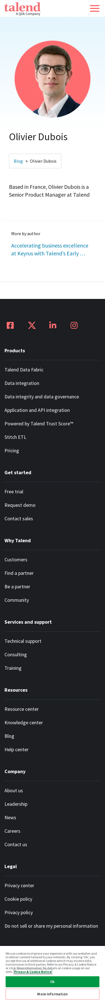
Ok (52, 981)
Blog (18, 161)
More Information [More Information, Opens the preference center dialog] (52, 994)
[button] (94, 8)
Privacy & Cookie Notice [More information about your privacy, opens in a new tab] (33, 972)
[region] (52, 973)
